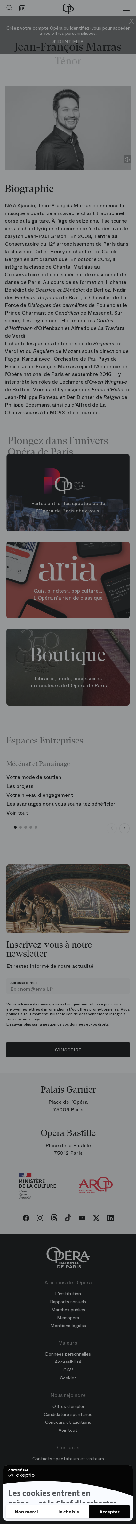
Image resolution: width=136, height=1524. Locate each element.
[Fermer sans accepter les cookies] (26, 1511)
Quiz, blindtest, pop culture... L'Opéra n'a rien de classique (68, 594)
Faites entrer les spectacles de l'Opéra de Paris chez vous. (68, 507)
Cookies (68, 1378)
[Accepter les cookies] (109, 1511)
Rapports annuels (68, 1301)
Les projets (19, 786)
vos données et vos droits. (86, 1024)
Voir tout (17, 813)
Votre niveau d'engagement (39, 795)
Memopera (68, 1317)
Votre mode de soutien (33, 777)
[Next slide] (124, 828)
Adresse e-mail (23, 982)
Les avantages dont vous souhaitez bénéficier (61, 804)
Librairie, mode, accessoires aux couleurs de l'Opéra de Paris (68, 682)
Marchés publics (68, 1309)
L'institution (68, 1293)
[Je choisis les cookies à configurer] (68, 1511)
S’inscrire (68, 1050)
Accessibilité (68, 1362)
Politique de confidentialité (40, 1493)
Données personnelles (68, 1354)
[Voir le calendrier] (24, 8)
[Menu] (126, 8)
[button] (15, 827)
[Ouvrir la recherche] (8, 8)
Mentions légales (68, 1325)
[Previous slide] (112, 828)
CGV (68, 1370)
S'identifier (68, 41)
